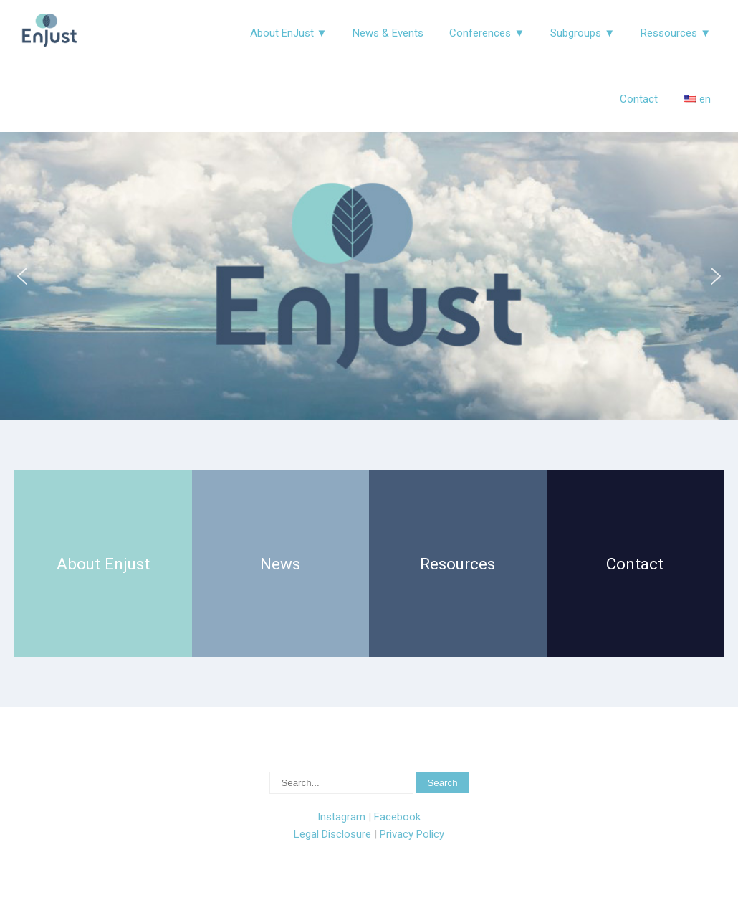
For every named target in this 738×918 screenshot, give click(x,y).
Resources (457, 563)
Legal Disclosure (332, 834)
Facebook (397, 816)
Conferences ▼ (486, 33)
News (280, 563)
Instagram (341, 816)
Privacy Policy (412, 834)
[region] (369, 276)
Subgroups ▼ (582, 33)
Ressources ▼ (676, 33)
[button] (22, 276)
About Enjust (103, 563)
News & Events (388, 33)
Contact (639, 99)
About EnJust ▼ (288, 33)
